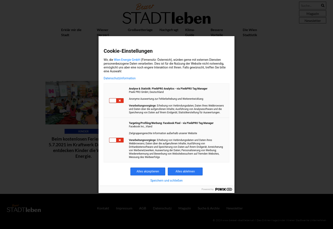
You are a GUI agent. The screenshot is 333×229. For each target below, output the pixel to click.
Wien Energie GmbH (127, 59)
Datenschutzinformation (119, 78)
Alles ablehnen (185, 171)
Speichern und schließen (166, 180)
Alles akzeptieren (148, 171)
